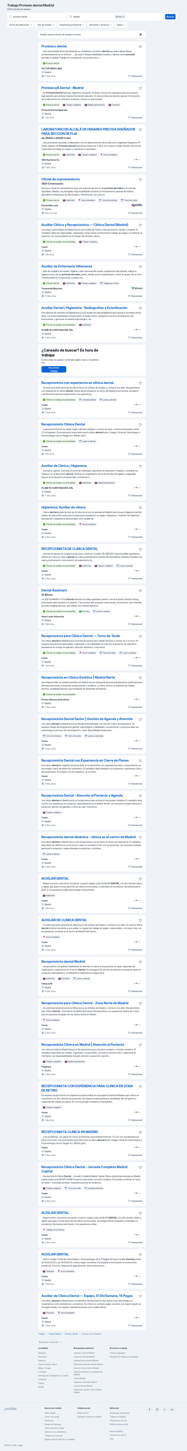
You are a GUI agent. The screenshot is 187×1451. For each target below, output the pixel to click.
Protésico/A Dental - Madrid (62, 88)
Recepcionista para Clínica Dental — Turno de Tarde (80, 639)
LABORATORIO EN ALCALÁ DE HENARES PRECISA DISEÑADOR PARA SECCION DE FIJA (88, 131)
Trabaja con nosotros (54, 1435)
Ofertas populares (117, 1355)
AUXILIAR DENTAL (55, 881)
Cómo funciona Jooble (54, 1428)
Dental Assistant (54, 593)
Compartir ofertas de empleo (89, 1417)
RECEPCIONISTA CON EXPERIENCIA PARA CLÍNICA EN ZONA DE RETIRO (87, 1091)
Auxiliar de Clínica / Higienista (64, 468)
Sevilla (41, 1389)
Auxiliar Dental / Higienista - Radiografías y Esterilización (84, 308)
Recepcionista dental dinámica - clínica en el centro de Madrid (88, 840)
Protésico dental (54, 46)
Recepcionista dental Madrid (63, 964)
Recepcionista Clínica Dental (63, 427)
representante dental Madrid (86, 1363)
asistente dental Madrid (84, 1359)
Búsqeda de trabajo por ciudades (124, 1359)
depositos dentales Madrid (85, 1385)
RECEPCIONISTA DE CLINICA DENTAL (69, 551)
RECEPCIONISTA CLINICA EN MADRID (69, 1135)
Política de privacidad (119, 1424)
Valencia (41, 1363)
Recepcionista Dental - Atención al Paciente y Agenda (82, 798)
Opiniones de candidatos (55, 1432)
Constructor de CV (118, 1435)
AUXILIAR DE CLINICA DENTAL (64, 923)
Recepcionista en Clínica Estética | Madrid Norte (78, 680)
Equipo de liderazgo (53, 1424)
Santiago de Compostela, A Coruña (53, 1378)
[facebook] (149, 1409)
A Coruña (42, 1374)
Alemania (42, 1355)
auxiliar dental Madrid (83, 1388)
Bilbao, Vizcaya (44, 1371)
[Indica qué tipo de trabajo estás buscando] (37, 16)
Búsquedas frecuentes (50, 1344)
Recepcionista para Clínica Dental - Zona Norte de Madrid (84, 1006)
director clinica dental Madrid (86, 1371)
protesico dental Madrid (84, 1355)
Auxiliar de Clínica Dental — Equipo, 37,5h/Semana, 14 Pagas (87, 1298)
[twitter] (164, 1409)
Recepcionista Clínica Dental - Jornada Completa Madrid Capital (84, 1172)
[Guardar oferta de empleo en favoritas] (140, 47)
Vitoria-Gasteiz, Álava (47, 1367)
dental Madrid (80, 1381)
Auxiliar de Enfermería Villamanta (66, 266)
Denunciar (135, 76)
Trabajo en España (118, 1417)
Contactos (49, 1420)
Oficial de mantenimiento (60, 179)
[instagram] (157, 1409)
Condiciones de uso (118, 1420)
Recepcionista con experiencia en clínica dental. (77, 385)
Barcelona (42, 1359)
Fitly (111, 1439)
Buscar (170, 16)
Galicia (41, 1386)
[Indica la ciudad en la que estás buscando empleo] (97, 16)
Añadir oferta (83, 1413)
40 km (120, 16)
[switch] (141, 34)
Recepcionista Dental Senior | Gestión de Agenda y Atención (87, 722)
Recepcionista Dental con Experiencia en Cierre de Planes (85, 763)
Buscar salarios (116, 1431)
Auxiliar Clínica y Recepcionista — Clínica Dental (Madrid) (84, 225)
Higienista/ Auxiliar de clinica (63, 510)
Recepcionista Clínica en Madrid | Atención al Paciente (82, 1047)
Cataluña (42, 1382)
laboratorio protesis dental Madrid (88, 1367)
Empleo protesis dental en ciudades (60, 1439)
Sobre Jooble (50, 1413)
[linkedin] (172, 1409)
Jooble (20, 1445)
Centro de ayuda (52, 1417)
